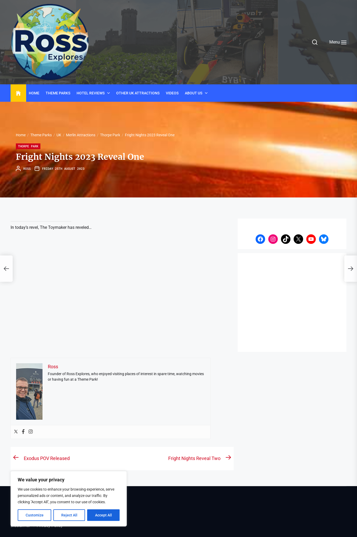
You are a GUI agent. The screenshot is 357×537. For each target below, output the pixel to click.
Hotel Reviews (91, 93)
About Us (193, 93)
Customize (35, 515)
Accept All (103, 515)
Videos (172, 93)
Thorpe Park (28, 146)
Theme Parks (58, 93)
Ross (27, 168)
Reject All (69, 515)
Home (34, 93)
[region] (69, 498)
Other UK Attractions (137, 93)
